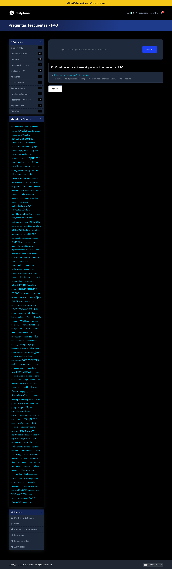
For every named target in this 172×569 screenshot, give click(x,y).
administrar (16, 146)
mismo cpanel (17, 356)
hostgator (15, 328)
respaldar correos (23, 447)
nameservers (30, 360)
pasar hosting (22, 399)
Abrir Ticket (18, 547)
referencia (15, 431)
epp (38, 297)
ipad (36, 340)
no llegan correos (25, 364)
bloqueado (31, 170)
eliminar (22, 285)
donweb (14, 277)
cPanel (15, 242)
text (32, 470)
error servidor (23, 305)
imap (14, 332)
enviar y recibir (23, 297)
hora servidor (16, 325)
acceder (22, 130)
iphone (14, 344)
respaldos (33, 450)
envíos (32, 297)
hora (21, 320)
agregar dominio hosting (21, 154)
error (14, 301)
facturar (32, 309)
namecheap (27, 356)
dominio (16, 265)
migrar (35, 352)
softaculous (16, 466)
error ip (14, 305)
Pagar (15, 391)
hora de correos (31, 321)
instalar (33, 336)
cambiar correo (21, 178)
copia (13, 226)
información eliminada (28, 333)
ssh (34, 466)
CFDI (29, 205)
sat (13, 454)
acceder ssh (16, 135)
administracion (29, 143)
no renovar (24, 371)
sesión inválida (33, 458)
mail (13, 352)
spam (25, 466)
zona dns (24, 498)
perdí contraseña (32, 403)
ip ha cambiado (27, 340)
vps (13, 494)
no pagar (36, 364)
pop (17, 407)
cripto (30, 246)
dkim (13, 261)
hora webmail (28, 325)
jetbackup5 (22, 344)
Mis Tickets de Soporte (22, 518)
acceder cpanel (34, 131)
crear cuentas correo (28, 242)
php (13, 407)
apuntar (25, 158)
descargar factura (27, 257)
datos (28, 253)
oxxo (35, 387)
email (30, 285)
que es (20, 419)
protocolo (27, 415)
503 (12, 127)
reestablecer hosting (27, 427)
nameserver (16, 360)
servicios (33, 455)
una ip (13, 490)
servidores (23, 458)
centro (25, 202)
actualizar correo (22, 139)
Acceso (25, 134)
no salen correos (25, 376)
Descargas (17, 535)
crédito (25, 246)
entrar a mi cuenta (28, 293)
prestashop (16, 411)
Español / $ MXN (153, 565)
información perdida (19, 337)
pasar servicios (35, 399)
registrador (27, 430)
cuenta (14, 253)
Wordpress (15, 498)
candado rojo (16, 202)
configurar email (17, 222)
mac (38, 348)
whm (30, 494)
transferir (14, 479)
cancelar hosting (17, 198)
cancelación (22, 190)
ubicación (26, 486)
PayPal (22, 403)
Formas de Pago (17, 317)
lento (29, 348)
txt (21, 486)
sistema (37, 462)
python (14, 419)
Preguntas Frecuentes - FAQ (25, 529)
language (30, 344)
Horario (37, 325)
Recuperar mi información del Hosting (105, 77)
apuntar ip (27, 162)
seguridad (22, 454)
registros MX (20, 443)
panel (32, 391)
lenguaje (23, 348)
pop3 (24, 407)
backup (29, 166)
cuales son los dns (31, 250)
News (15, 524)
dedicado (15, 257)
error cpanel (32, 301)
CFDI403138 (16, 210)
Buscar (149, 49)
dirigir (36, 257)
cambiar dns (24, 186)
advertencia (26, 146)
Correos (31, 234)
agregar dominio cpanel (28, 150)
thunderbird (19, 474)
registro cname (24, 435)
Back (55, 89)
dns (18, 261)
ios (17, 340)
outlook (28, 387)
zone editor (26, 502)
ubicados (34, 486)
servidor (14, 458)
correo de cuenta (18, 234)
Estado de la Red (20, 541)
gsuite (38, 317)
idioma (35, 328)
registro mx (35, 435)
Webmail (22, 494)
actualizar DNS (17, 143)
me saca (18, 352)
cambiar (28, 174)
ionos (13, 340)
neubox (14, 364)
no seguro (25, 379)
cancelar (30, 190)
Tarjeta (25, 470)
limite (33, 348)
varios (30, 490)
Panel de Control (22, 395)
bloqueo (16, 174)
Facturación (19, 309)
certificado (18, 205)
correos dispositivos (19, 238)
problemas (25, 411)
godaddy (32, 317)
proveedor (36, 415)
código (25, 209)
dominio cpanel (30, 269)
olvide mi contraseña (29, 383)
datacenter (21, 253)
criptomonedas (17, 250)
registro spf (16, 438)
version (36, 490)
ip (20, 340)
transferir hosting (25, 478)
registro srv (25, 438)
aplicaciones (16, 158)
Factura (33, 305)
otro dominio (16, 387)
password (15, 403)
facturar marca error (19, 313)
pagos (26, 391)
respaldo (25, 450)
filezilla (31, 313)
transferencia (32, 475)
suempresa (15, 470)
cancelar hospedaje (26, 194)
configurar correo (33, 214)
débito (34, 253)
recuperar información (20, 423)
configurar (18, 214)
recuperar (30, 419)
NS (20, 383)
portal (30, 407)
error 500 (22, 301)
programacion (17, 415)
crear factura (16, 246)
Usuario (22, 490)
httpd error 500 (26, 328)
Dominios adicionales (28, 273)
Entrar (22, 289)
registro (14, 435)
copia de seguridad (24, 226)
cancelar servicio (31, 198)
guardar (14, 321)
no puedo (15, 368)
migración (26, 352)
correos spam (33, 238)
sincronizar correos (25, 462)
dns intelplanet (27, 261)
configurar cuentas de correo (23, 218)
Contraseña (32, 221)
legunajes (15, 348)
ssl (38, 466)
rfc (39, 450)
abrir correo (20, 127)
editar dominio (24, 277)
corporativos (34, 230)
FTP (26, 317)
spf (30, 466)
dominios (15, 273)
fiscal (36, 313)
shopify (14, 462)
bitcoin (20, 171)
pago (22, 391)
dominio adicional (22, 267)
